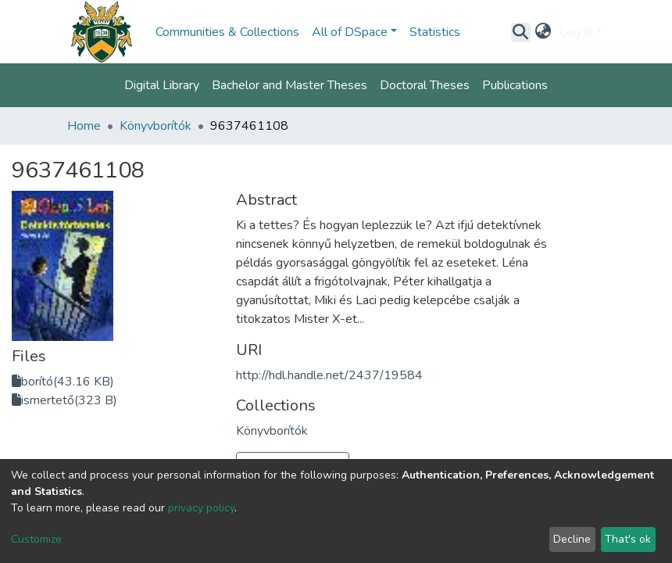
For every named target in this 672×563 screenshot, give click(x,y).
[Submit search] (521, 32)
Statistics (434, 32)
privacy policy (201, 507)
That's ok (628, 539)
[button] (543, 32)
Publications (515, 85)
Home (84, 125)
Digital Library (161, 85)
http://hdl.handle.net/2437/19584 (329, 375)
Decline (572, 539)
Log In (576, 32)
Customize (36, 539)
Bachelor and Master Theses (289, 85)
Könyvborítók (155, 125)
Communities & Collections (227, 32)
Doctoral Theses (425, 85)
